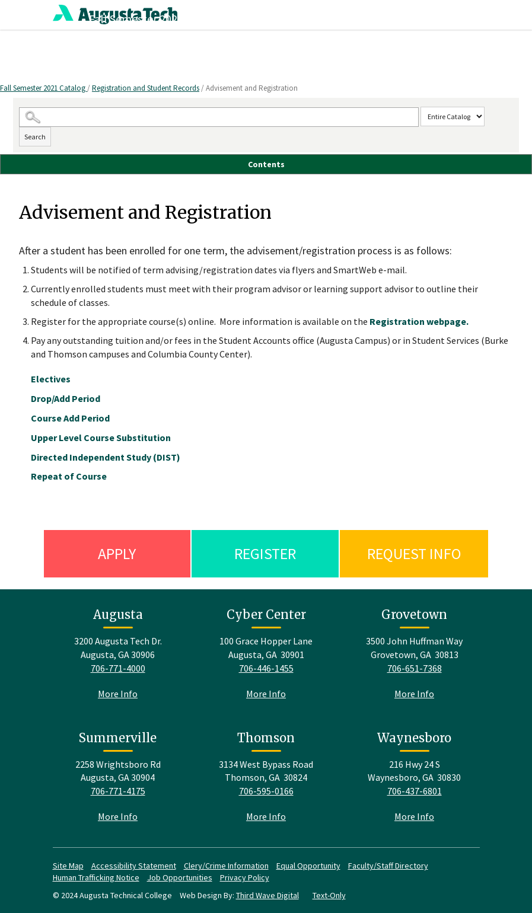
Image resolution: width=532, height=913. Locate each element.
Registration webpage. (419, 321)
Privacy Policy (244, 877)
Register (265, 553)
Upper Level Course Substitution (101, 437)
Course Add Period (70, 418)
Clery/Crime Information (226, 865)
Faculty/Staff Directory (388, 865)
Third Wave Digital (267, 895)
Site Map (68, 865)
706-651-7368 (414, 668)
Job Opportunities (179, 877)
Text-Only (329, 895)
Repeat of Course (69, 476)
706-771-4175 (118, 791)
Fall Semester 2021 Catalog (43, 88)
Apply (117, 553)
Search (35, 136)
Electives (51, 379)
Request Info (414, 553)
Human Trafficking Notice (96, 877)
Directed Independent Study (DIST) (105, 457)
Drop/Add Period (65, 398)
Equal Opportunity (308, 865)
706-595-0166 (266, 791)
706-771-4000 (118, 668)
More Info (118, 694)
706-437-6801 (414, 791)
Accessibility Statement (133, 865)
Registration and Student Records (145, 88)
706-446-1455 (266, 668)
